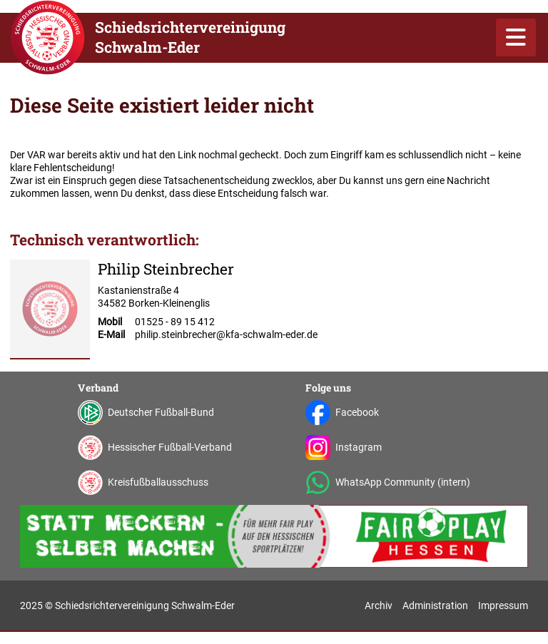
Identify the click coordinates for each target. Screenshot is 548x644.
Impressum (503, 605)
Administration (435, 605)
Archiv (378, 605)
